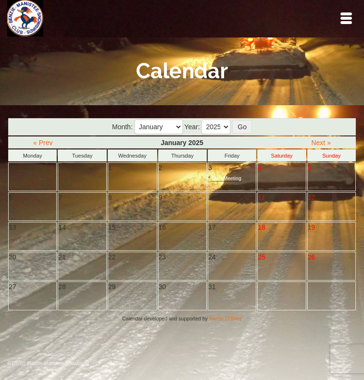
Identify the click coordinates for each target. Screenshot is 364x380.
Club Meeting (226, 178)
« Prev (42, 143)
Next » (320, 143)
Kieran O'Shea (225, 318)
